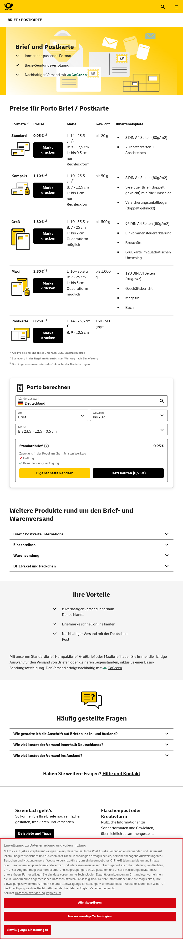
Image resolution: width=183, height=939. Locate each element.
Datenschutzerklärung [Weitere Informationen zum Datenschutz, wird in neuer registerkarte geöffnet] (30, 897)
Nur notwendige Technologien (90, 920)
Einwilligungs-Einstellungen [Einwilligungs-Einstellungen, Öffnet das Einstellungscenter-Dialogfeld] (27, 934)
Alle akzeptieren (90, 906)
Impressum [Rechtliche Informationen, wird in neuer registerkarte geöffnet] (53, 897)
